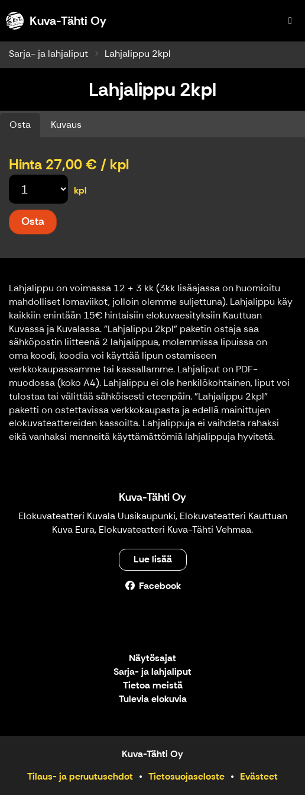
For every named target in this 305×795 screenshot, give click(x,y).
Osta (20, 124)
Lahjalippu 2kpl (138, 53)
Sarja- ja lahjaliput (48, 53)
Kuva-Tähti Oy (152, 497)
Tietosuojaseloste (186, 776)
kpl (80, 190)
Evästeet (259, 776)
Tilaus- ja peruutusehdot (80, 776)
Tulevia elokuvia (153, 699)
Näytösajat (152, 658)
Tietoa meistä (153, 685)
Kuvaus (66, 124)
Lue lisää (153, 559)
